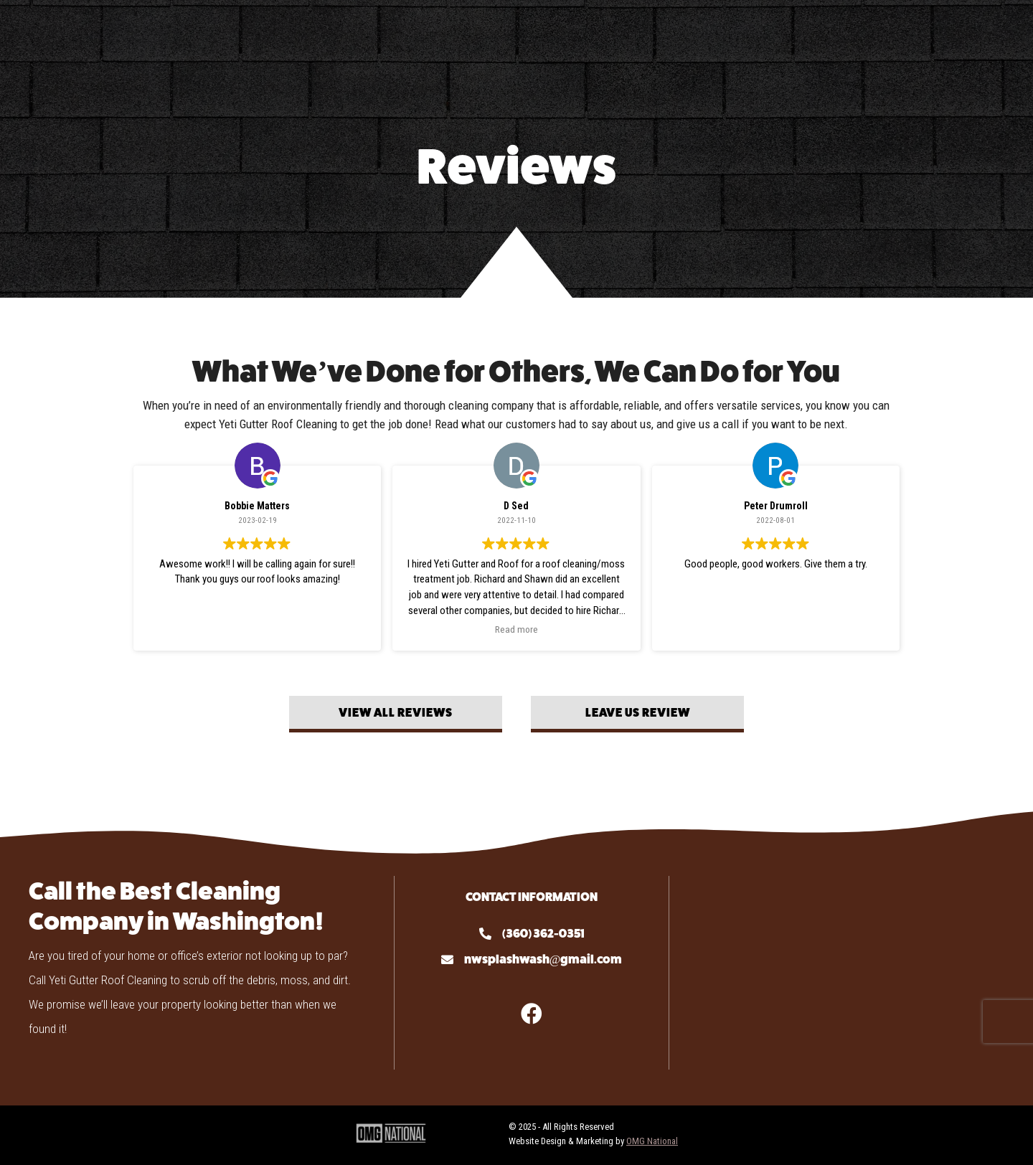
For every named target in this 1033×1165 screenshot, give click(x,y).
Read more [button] (516, 629)
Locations (894, 37)
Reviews (721, 37)
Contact (797, 37)
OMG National (652, 1141)
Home (109, 37)
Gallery (646, 37)
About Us (179, 37)
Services (273, 37)
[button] (395, 714)
